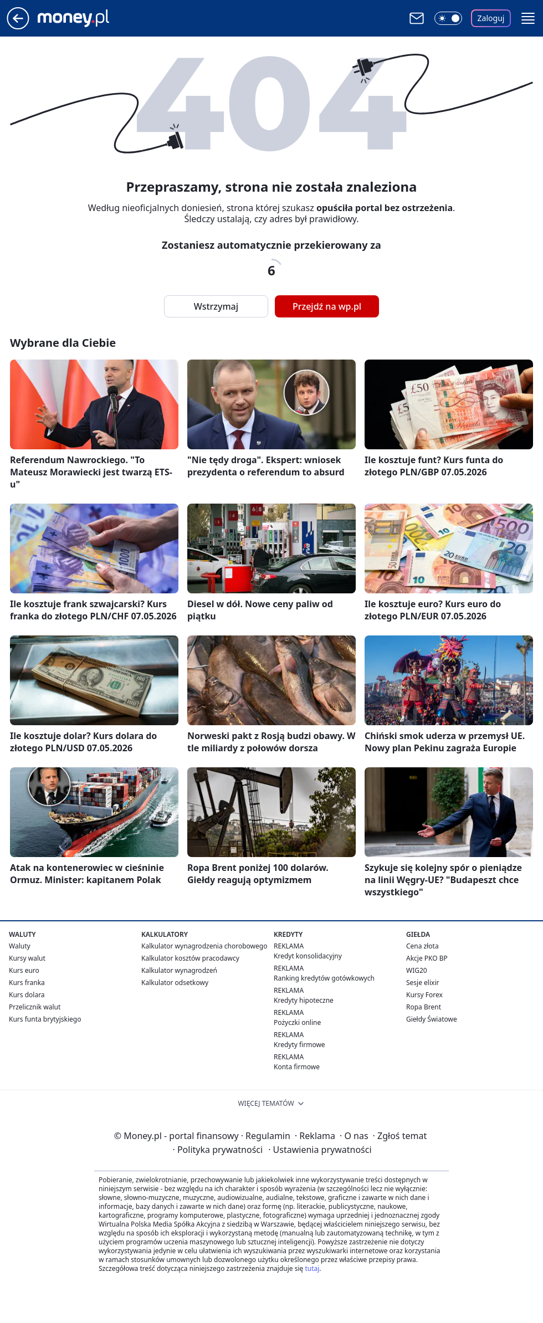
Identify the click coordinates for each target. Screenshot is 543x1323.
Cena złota (422, 946)
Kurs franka (27, 982)
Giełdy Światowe (431, 1019)
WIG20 (416, 970)
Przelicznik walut (34, 1007)
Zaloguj (491, 18)
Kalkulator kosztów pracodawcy (190, 958)
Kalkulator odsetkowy (174, 982)
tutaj (312, 1268)
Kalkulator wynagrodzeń (179, 970)
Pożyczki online (297, 1022)
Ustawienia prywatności (319, 1149)
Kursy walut (27, 958)
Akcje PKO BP (427, 958)
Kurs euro (24, 970)
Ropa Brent (423, 1007)
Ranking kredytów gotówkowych (324, 978)
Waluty (19, 946)
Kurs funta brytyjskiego (45, 1019)
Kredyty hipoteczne (304, 1000)
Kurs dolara (27, 994)
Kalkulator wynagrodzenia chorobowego (204, 946)
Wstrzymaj (216, 306)
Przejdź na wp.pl (327, 306)
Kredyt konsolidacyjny (308, 956)
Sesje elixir (422, 982)
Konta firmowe (297, 1066)
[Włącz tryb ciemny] (448, 18)
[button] (528, 18)
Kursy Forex (424, 994)
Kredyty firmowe (299, 1044)
